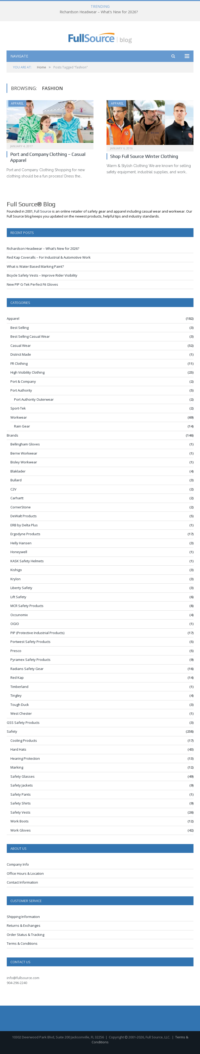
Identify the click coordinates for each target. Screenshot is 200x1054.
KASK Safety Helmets (27, 561)
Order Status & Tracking (25, 934)
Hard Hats (18, 749)
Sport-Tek (18, 408)
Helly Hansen (21, 543)
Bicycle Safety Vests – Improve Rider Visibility (42, 275)
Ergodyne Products (25, 534)
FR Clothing (19, 363)
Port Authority (21, 390)
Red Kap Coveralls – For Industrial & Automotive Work (49, 257)
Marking (16, 767)
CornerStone (20, 507)
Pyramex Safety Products (30, 659)
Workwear (18, 417)
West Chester (21, 713)
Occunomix (19, 614)
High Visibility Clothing (27, 372)
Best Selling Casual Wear (30, 336)
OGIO (14, 623)
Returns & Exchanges (23, 925)
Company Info (18, 864)
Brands (12, 435)
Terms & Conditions (22, 943)
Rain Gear (22, 426)
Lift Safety (18, 597)
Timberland (19, 686)
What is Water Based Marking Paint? (35, 266)
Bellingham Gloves (25, 444)
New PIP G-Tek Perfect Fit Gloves (32, 284)
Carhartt (16, 498)
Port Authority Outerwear (34, 399)
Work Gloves (20, 830)
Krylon (15, 579)
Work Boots (19, 821)
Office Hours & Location (25, 873)
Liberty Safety (21, 587)
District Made (20, 354)
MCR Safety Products (26, 605)
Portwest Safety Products (30, 641)
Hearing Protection (25, 758)
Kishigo (16, 569)
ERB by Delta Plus (24, 525)
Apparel (17, 103)
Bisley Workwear (23, 462)
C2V (13, 489)
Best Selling (19, 327)
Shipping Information (23, 916)
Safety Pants (20, 794)
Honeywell (18, 552)
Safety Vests (20, 812)
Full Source (42, 211)
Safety (12, 731)
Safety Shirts (20, 803)
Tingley (16, 695)
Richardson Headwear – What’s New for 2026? (99, 12)
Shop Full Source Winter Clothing (144, 156)
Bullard (16, 480)
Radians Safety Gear (26, 668)
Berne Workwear (23, 453)
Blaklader (18, 471)
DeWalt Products (23, 516)
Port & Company (23, 381)
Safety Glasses (22, 776)
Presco (15, 650)
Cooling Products (23, 740)
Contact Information (22, 882)
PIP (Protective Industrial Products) (37, 632)
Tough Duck (19, 704)
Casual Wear (20, 345)
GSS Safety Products (23, 722)
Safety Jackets (21, 785)
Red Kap (17, 677)
